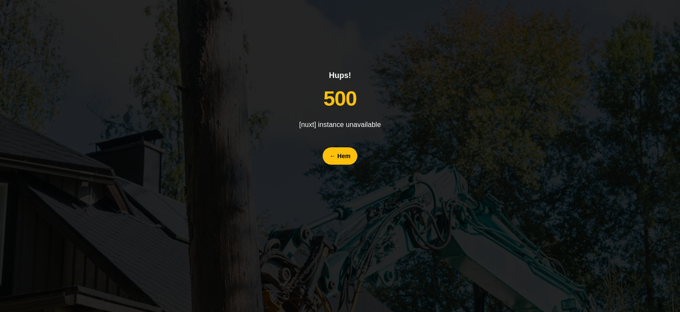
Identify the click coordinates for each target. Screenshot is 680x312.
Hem (340, 156)
